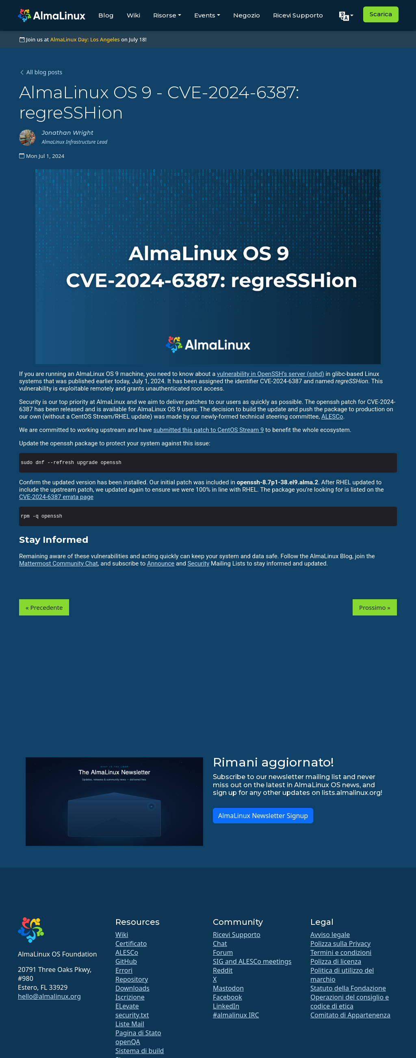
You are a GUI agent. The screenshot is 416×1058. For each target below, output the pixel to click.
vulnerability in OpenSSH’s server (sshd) (270, 374)
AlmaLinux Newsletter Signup (263, 815)
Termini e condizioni (340, 952)
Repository (131, 979)
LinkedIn (226, 1006)
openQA (127, 1041)
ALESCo (332, 416)
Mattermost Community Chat (58, 563)
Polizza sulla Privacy (340, 943)
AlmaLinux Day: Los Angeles (85, 39)
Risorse (164, 15)
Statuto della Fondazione (348, 988)
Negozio (246, 15)
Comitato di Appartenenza (350, 1014)
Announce (160, 563)
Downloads (132, 988)
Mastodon (228, 988)
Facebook (227, 997)
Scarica (381, 14)
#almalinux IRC (236, 1014)
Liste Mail (129, 1023)
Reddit (223, 970)
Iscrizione (130, 997)
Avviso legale (330, 934)
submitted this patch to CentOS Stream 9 (209, 430)
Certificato (131, 943)
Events (204, 15)
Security (199, 563)
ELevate (127, 1006)
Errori (123, 970)
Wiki (133, 15)
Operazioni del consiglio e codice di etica (349, 1001)
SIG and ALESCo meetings (252, 961)
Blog (106, 15)
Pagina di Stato (138, 1032)
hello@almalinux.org (49, 996)
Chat (220, 943)
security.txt (132, 1014)
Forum (223, 952)
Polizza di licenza (335, 961)
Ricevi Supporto (298, 15)
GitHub (126, 961)
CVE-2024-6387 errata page (56, 497)
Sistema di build (139, 1050)
